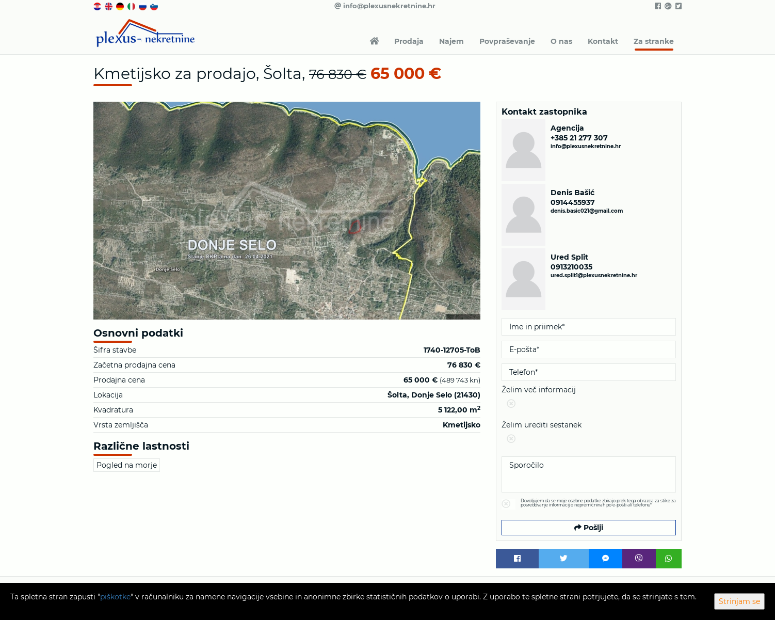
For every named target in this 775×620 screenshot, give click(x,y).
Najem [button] (451, 41)
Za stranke (654, 41)
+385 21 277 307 (579, 137)
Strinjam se (739, 601)
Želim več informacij (589, 398)
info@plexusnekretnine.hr (384, 6)
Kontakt (603, 41)
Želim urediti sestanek (589, 434)
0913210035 (571, 267)
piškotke (115, 596)
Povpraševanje (507, 41)
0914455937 (573, 202)
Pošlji (588, 527)
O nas (561, 41)
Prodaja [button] (409, 41)
